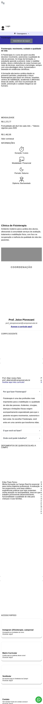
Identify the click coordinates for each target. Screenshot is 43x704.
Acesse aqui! (7, 634)
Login (8, 26)
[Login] (3, 28)
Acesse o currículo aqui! (21, 327)
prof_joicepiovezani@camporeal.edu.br (21, 323)
